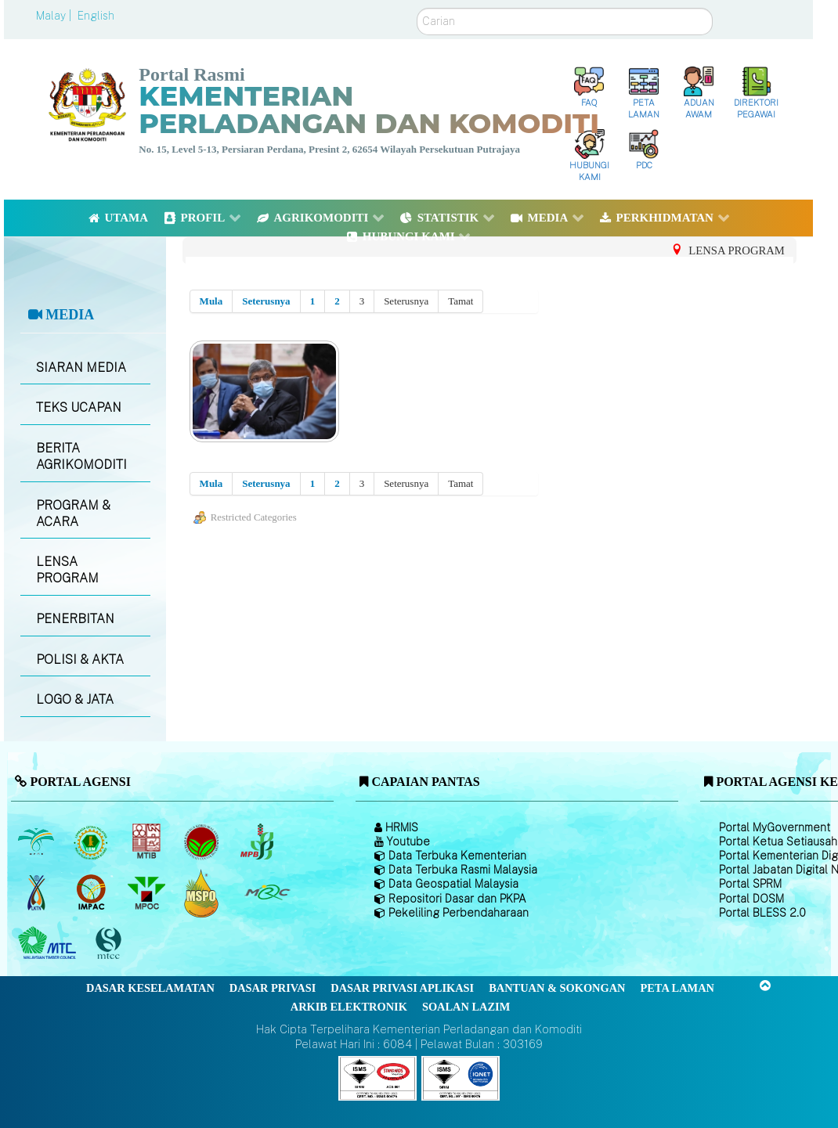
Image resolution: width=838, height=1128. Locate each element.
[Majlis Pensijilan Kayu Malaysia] (110, 943)
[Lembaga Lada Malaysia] (258, 842)
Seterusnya (266, 301)
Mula (211, 301)
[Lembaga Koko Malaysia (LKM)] (203, 842)
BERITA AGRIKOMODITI (81, 456)
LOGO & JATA (75, 699)
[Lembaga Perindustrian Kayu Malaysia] (147, 842)
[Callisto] (377, 1076)
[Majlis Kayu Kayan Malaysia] (49, 944)
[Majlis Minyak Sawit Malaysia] (147, 893)
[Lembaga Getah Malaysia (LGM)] (93, 842)
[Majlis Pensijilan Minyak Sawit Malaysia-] (203, 892)
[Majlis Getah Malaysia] (267, 893)
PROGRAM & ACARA (73, 513)
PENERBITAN (75, 618)
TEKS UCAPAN (78, 407)
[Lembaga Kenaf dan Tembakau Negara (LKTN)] (37, 893)
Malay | (55, 15)
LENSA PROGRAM (67, 570)
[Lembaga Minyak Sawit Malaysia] (37, 842)
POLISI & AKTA (80, 659)
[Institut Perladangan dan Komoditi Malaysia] (93, 893)
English (96, 15)
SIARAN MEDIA (81, 367)
